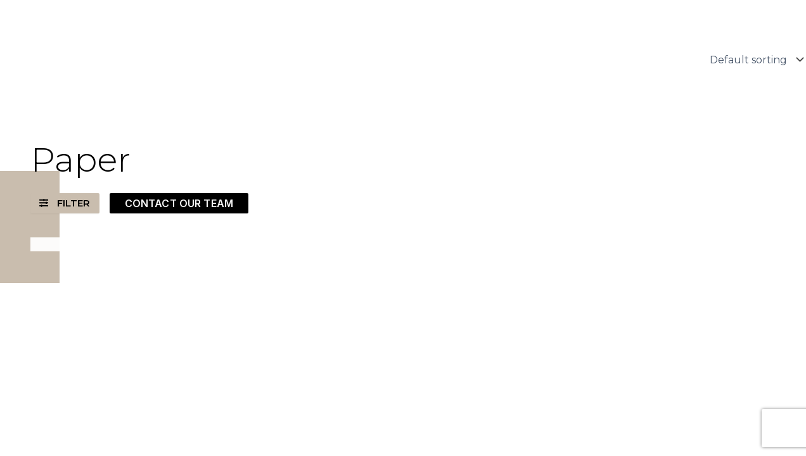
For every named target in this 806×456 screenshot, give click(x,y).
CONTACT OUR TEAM (179, 203)
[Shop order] (755, 59)
